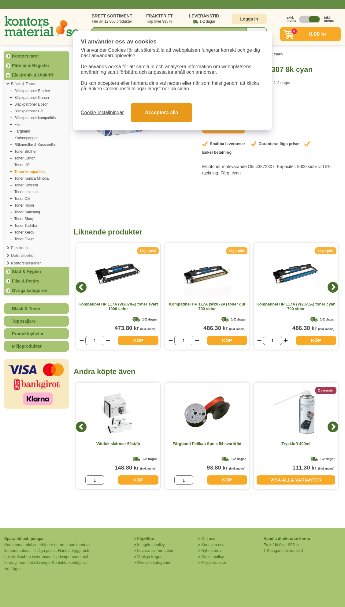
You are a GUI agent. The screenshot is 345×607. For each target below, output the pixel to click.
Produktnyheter (27, 333)
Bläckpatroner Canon (31, 98)
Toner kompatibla (29, 172)
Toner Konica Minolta (31, 178)
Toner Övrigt (24, 239)
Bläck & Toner (23, 83)
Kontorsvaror (25, 56)
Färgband (22, 131)
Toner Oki (22, 199)
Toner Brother (25, 151)
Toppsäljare (24, 321)
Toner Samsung (27, 212)
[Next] (333, 287)
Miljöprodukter (27, 346)
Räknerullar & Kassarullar (35, 145)
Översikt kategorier (153, 562)
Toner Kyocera (26, 185)
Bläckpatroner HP (28, 111)
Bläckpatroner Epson (31, 104)
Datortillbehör (23, 255)
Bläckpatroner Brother (32, 91)
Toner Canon (24, 158)
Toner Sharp (24, 219)
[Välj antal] (94, 340)
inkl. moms (327, 19)
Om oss (208, 538)
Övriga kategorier (29, 290)
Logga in (249, 19)
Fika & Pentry (25, 281)
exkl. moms (290, 19)
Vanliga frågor (149, 556)
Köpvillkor (145, 538)
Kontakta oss (212, 544)
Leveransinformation (155, 550)
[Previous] (81, 287)
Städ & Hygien (26, 271)
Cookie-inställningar (102, 112)
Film (17, 124)
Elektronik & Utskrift (32, 75)
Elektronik (19, 247)
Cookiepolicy (212, 556)
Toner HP (22, 165)
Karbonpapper (26, 138)
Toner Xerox (24, 232)
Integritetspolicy (151, 544)
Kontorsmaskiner (26, 263)
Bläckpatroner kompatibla (35, 118)
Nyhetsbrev (211, 550)
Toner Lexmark (26, 192)
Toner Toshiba (25, 225)
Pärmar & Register (30, 65)
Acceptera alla (161, 112)
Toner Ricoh (24, 205)
